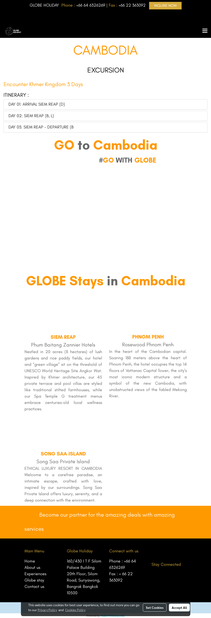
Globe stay (34, 580)
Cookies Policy (75, 610)
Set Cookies (154, 607)
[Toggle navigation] (205, 31)
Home (29, 561)
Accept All (179, 607)
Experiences (35, 573)
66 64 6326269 (91, 5)
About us (32, 567)
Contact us (34, 586)
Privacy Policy (47, 610)
